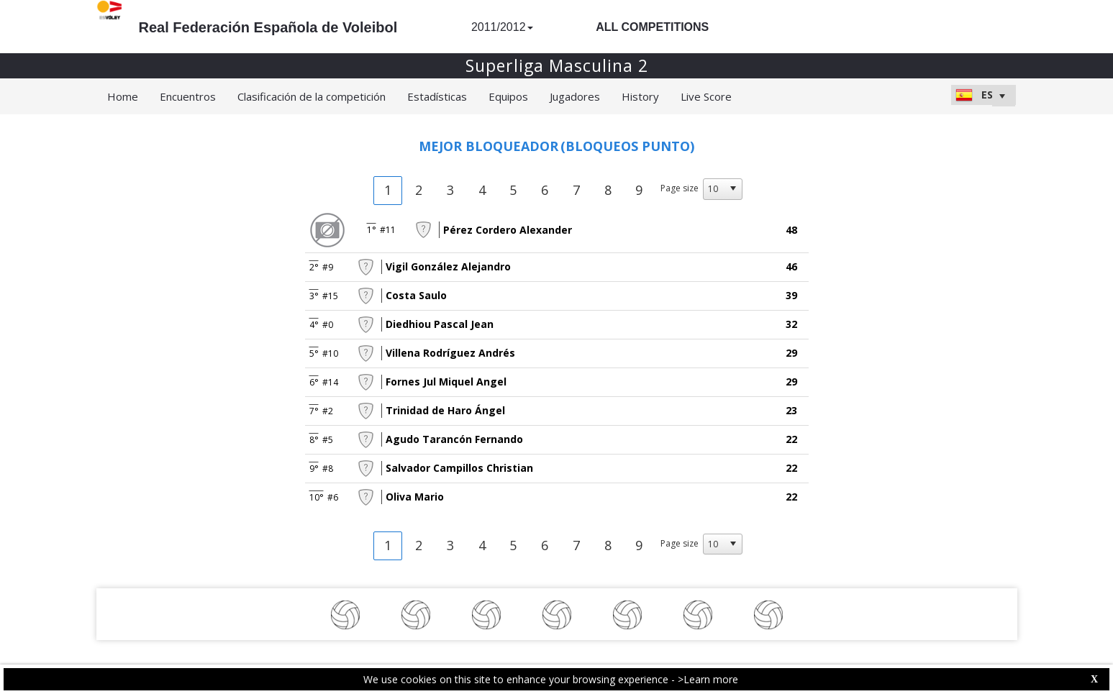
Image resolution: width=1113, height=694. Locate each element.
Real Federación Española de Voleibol (268, 27)
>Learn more (708, 679)
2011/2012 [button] (502, 27)
